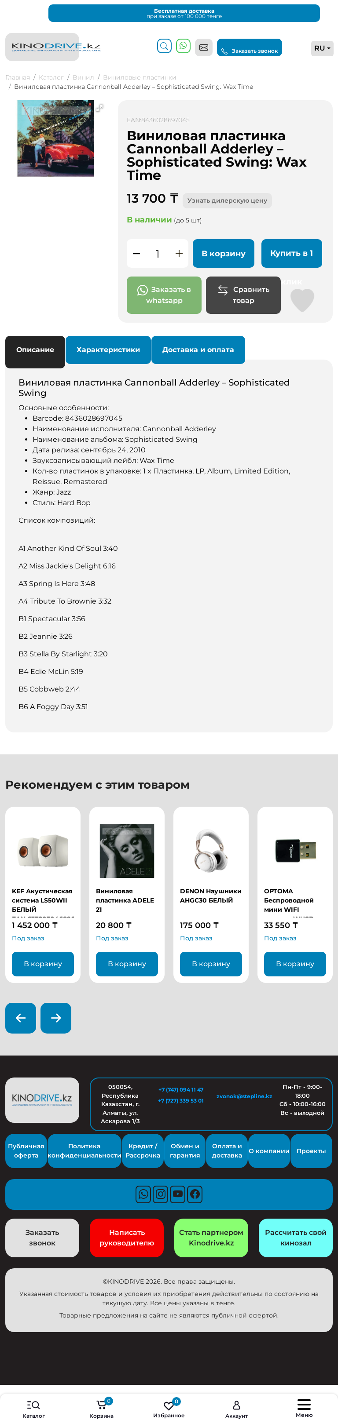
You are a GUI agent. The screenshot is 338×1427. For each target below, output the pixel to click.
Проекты (311, 1151)
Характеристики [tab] (108, 350)
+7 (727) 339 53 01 (181, 1100)
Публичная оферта (26, 1150)
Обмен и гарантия (185, 1150)
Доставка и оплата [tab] (198, 350)
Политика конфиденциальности (84, 1150)
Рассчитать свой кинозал (296, 1237)
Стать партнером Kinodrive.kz (211, 1237)
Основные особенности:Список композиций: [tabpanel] (169, 544)
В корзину (224, 253)
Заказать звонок (249, 51)
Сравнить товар (243, 295)
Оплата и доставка (227, 1150)
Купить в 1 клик (291, 258)
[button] (99, 108)
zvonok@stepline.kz (242, 1096)
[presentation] (20, 1018)
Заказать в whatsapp (164, 295)
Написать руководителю (126, 1237)
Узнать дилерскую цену (227, 200)
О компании (269, 1151)
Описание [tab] (35, 350)
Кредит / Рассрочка (142, 1150)
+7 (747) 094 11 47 (180, 1089)
